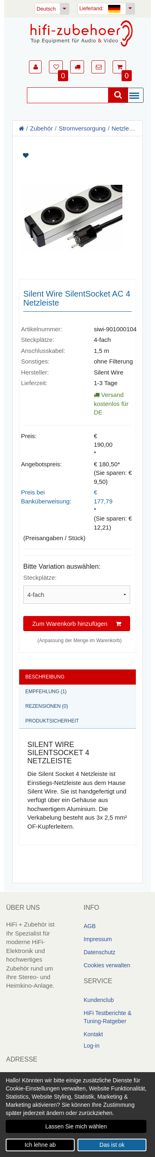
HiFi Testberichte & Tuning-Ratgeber (107, 1017)
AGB (90, 926)
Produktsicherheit (52, 721)
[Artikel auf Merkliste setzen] (77, 155)
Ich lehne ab (39, 1144)
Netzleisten (126, 128)
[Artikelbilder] (77, 204)
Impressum (98, 939)
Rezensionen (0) (46, 706)
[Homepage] (82, 33)
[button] (35, 66)
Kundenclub (99, 1000)
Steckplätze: (40, 577)
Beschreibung (44, 677)
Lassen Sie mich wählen (76, 1126)
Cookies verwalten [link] (107, 965)
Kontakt (93, 1034)
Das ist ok (112, 1144)
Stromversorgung (82, 128)
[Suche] (67, 95)
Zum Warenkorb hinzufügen (76, 623)
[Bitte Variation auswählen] (76, 594)
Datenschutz (99, 952)
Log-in (92, 1045)
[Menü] (136, 96)
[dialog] (77, 1114)
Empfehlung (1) (45, 691)
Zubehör (41, 128)
